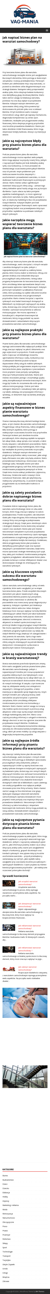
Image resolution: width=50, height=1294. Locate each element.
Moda (5, 1209)
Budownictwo (8, 1180)
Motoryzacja (8, 1213)
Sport (5, 1247)
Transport (7, 1256)
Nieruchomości (9, 1218)
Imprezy (6, 1201)
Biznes (5, 1175)
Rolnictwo (7, 1239)
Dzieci (5, 1184)
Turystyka (6, 1260)
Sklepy (5, 1243)
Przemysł (6, 1235)
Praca (5, 1226)
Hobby (5, 1197)
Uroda (5, 1268)
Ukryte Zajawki (9, 1264)
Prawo (5, 1230)
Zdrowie (6, 1281)
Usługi (5, 1273)
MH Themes (40, 1291)
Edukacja (6, 1192)
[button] (46, 30)
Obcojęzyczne (8, 1222)
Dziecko (6, 1188)
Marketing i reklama (11, 1205)
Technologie (8, 1251)
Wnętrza (6, 1277)
